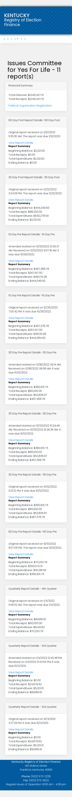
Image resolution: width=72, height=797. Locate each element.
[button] (16, 39)
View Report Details (20, 143)
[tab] (4, 39)
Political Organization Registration (30, 106)
